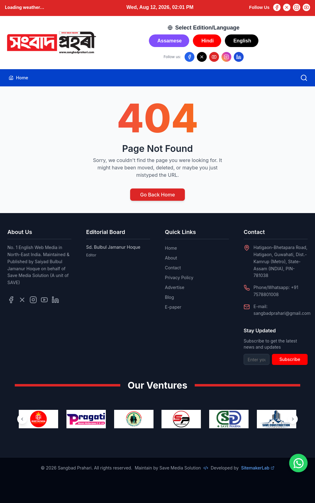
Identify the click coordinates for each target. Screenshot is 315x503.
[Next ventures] (293, 419)
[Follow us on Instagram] (226, 57)
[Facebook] (277, 7)
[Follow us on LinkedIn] (239, 57)
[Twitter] (286, 7)
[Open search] (304, 78)
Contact (173, 267)
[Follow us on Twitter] (22, 299)
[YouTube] (306, 7)
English (242, 40)
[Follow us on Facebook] (189, 57)
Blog (169, 297)
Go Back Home (157, 195)
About (171, 257)
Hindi (207, 40)
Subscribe (289, 359)
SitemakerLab (257, 467)
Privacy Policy (179, 277)
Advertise (174, 287)
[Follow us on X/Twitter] (202, 57)
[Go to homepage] (51, 42)
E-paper (173, 307)
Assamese (170, 40)
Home (18, 77)
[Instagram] (296, 7)
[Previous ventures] (22, 419)
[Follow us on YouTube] (214, 57)
